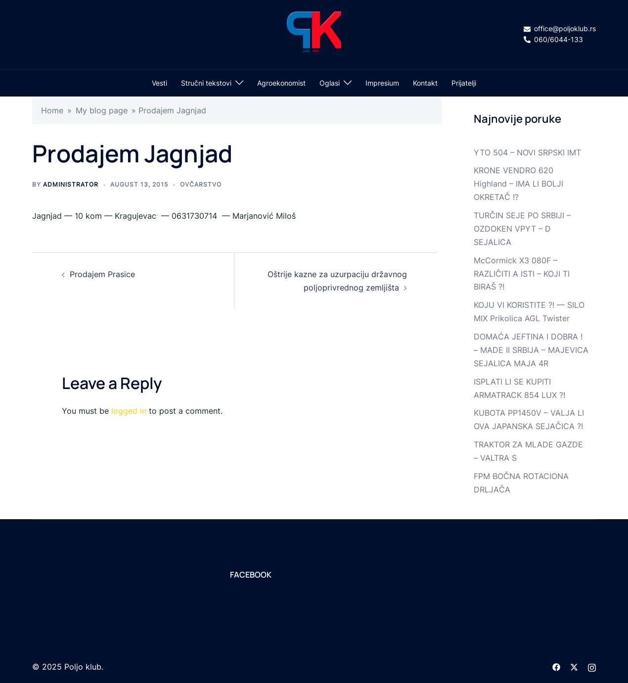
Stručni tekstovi (206, 83)
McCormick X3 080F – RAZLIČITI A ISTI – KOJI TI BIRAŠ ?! (522, 273)
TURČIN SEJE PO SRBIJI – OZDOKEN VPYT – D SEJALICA (522, 228)
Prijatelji (463, 83)
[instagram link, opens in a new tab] (592, 667)
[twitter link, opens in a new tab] (574, 667)
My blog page (102, 110)
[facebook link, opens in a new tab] (556, 667)
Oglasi (329, 83)
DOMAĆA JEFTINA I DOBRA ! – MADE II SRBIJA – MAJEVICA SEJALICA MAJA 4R (531, 350)
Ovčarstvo (201, 184)
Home (52, 110)
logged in (128, 411)
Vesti (159, 83)
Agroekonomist (281, 83)
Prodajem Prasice (102, 274)
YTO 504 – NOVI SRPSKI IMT (527, 152)
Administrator (70, 184)
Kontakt (425, 83)
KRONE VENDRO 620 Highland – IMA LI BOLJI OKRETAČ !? (518, 183)
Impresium (382, 83)
